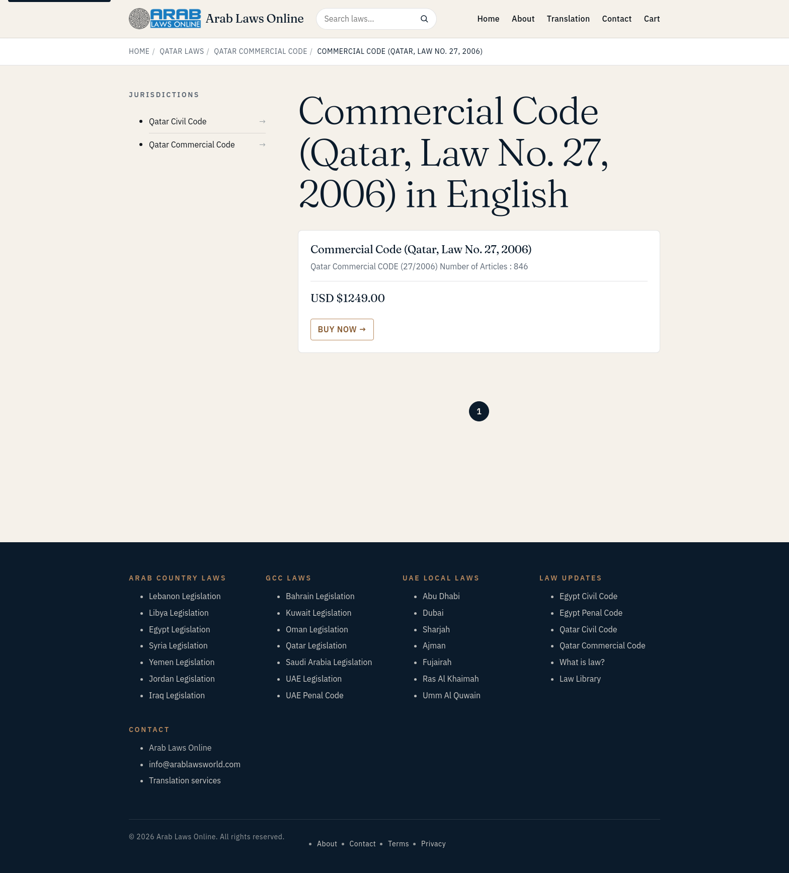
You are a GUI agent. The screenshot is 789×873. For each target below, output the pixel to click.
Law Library (580, 679)
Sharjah (436, 629)
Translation (568, 19)
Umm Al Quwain (452, 695)
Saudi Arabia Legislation (329, 662)
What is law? (582, 662)
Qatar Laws (182, 51)
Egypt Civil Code (588, 596)
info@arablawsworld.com (195, 764)
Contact (617, 19)
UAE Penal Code (315, 695)
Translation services (185, 780)
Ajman (434, 645)
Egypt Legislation (179, 629)
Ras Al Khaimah (451, 679)
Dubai (433, 613)
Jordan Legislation (182, 679)
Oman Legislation (317, 629)
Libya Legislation (179, 613)
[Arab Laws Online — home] (216, 18)
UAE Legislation (314, 679)
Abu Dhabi (441, 596)
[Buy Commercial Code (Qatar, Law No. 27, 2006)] (342, 329)
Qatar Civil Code (178, 121)
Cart (652, 19)
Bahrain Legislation (320, 596)
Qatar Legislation (316, 645)
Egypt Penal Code (591, 613)
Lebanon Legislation (185, 596)
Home (488, 19)
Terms (398, 843)
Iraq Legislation (177, 695)
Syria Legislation (178, 645)
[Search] (424, 19)
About (523, 19)
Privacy (433, 843)
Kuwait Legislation (319, 613)
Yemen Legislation (182, 662)
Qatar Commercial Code (260, 51)
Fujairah (437, 662)
